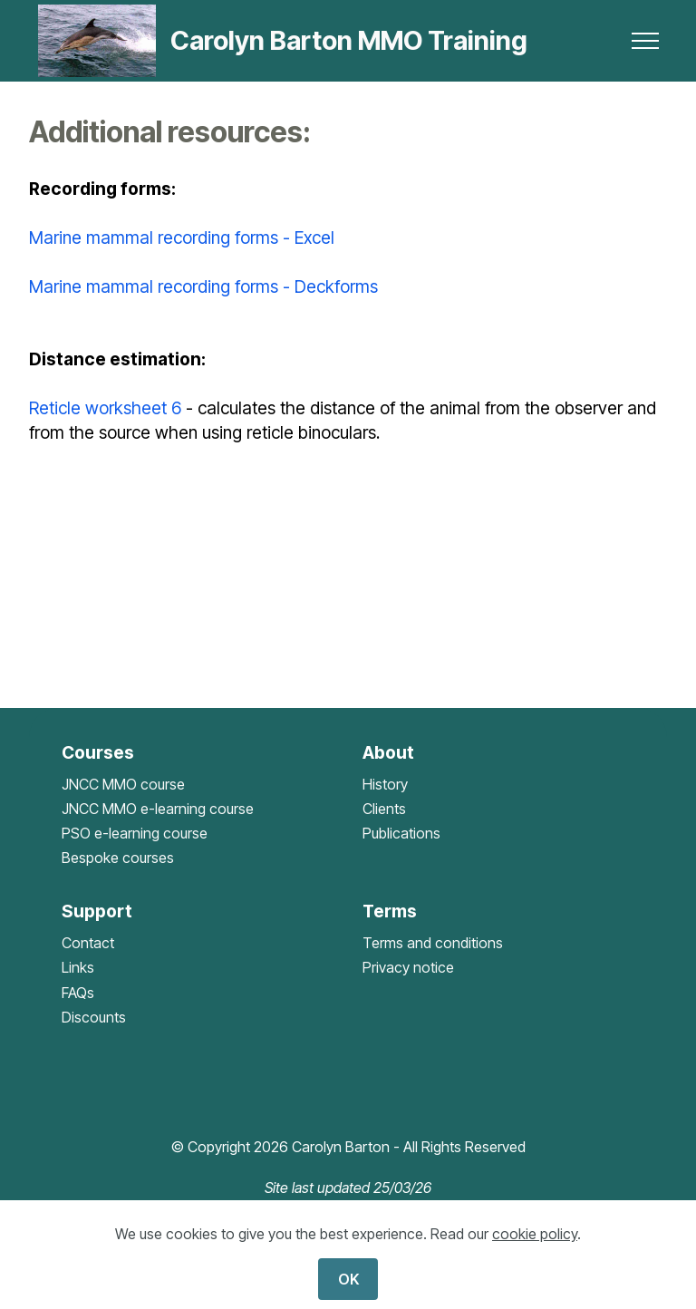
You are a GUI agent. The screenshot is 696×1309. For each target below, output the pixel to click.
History (385, 784)
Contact (88, 943)
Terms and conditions (432, 943)
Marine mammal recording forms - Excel (181, 237)
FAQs (78, 993)
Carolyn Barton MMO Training (348, 41)
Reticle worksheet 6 (105, 408)
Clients (384, 809)
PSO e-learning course (135, 833)
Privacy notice (408, 967)
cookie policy (534, 1234)
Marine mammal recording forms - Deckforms (203, 286)
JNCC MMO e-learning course (158, 809)
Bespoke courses (118, 857)
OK (348, 1279)
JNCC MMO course (123, 784)
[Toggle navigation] (646, 41)
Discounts (94, 1017)
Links (78, 967)
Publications (401, 833)
